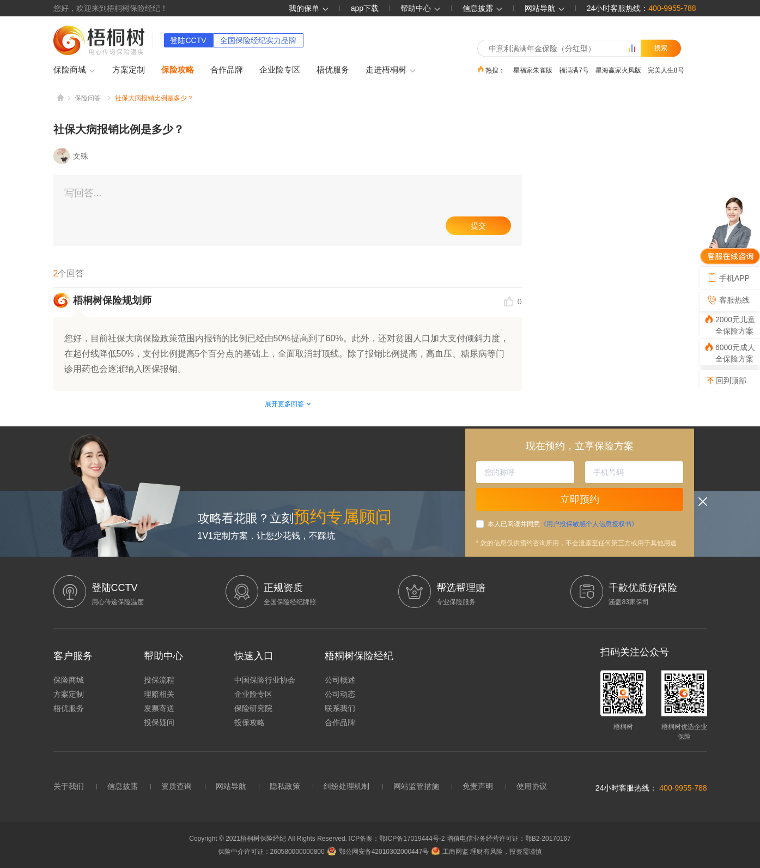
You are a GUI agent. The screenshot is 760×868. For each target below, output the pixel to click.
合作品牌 (226, 69)
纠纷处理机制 (346, 786)
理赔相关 (159, 694)
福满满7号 (574, 70)
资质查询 (176, 786)
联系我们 (340, 708)
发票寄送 (159, 708)
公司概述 (340, 680)
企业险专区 (279, 69)
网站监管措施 (416, 786)
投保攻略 (249, 722)
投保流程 (159, 680)
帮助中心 (420, 8)
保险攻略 (177, 69)
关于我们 (68, 786)
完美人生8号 (666, 70)
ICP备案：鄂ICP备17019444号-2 (397, 838)
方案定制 (128, 69)
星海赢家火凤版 (618, 70)
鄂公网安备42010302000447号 (378, 851)
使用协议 (531, 786)
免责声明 (478, 786)
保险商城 (74, 70)
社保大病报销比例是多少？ (154, 98)
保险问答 (88, 98)
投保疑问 (159, 722)
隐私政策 (285, 786)
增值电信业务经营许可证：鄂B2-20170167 (509, 838)
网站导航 (231, 786)
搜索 (660, 48)
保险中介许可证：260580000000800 (271, 851)
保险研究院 (253, 708)
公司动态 (340, 694)
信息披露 (483, 8)
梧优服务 (333, 69)
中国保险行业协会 (264, 680)
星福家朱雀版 (532, 70)
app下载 (365, 8)
